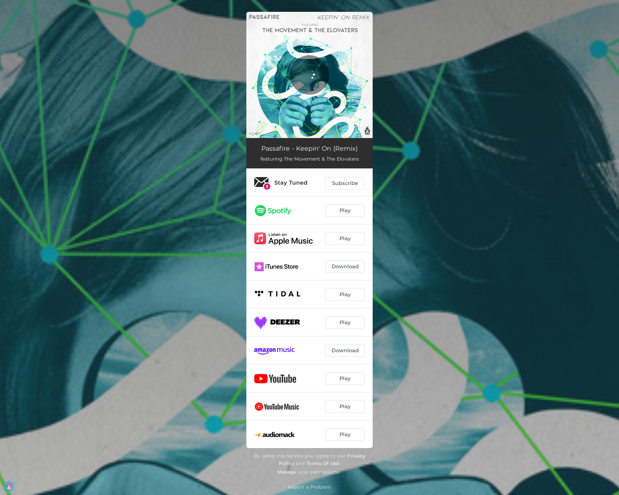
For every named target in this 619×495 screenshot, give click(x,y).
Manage (286, 472)
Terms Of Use (323, 463)
